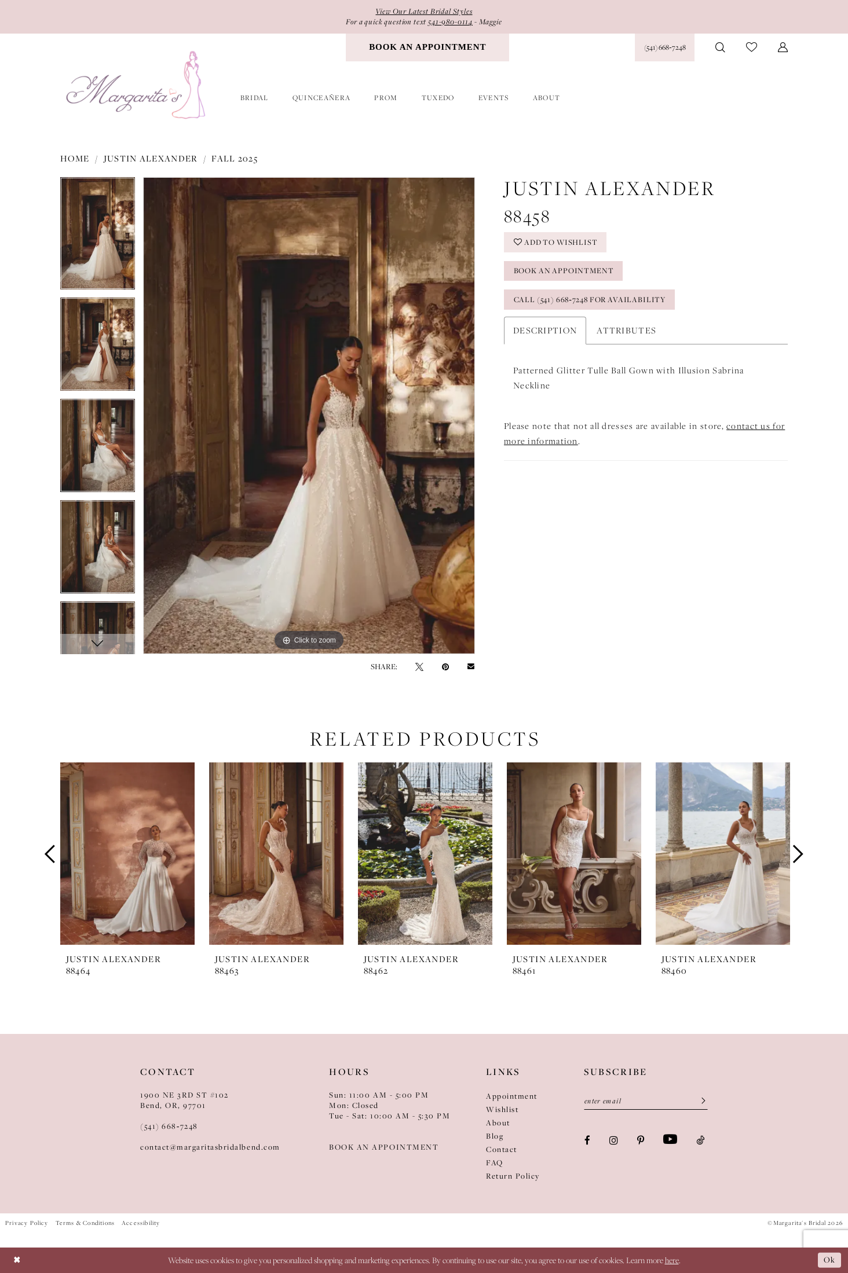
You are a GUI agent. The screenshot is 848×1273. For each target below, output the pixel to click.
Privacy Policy (27, 1223)
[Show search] (720, 47)
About (498, 1122)
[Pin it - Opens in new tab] (445, 666)
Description (545, 331)
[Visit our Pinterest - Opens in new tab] (641, 1140)
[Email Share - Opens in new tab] (471, 667)
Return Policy (513, 1176)
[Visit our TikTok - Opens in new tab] (700, 1140)
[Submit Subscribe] (700, 1101)
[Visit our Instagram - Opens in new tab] (614, 1140)
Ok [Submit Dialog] (829, 1259)
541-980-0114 (451, 22)
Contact (501, 1149)
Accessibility (141, 1223)
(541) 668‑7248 (169, 1126)
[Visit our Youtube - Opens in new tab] (670, 1139)
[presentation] (127, 854)
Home (75, 158)
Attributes (626, 331)
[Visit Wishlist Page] (751, 47)
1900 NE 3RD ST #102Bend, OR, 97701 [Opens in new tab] (184, 1099)
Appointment (512, 1096)
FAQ (494, 1162)
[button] (782, 47)
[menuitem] (427, 47)
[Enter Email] (646, 1101)
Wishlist (502, 1109)
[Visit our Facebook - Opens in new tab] (587, 1140)
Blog (494, 1136)
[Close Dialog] (17, 1260)
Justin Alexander (151, 158)
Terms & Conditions (85, 1223)
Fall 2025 (234, 158)
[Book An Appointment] (427, 47)
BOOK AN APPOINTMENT (383, 1147)
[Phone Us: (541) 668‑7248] (665, 47)
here (672, 1260)
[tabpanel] (97, 237)
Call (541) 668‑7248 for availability (592, 301)
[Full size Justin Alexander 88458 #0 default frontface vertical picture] (309, 416)
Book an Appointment (565, 272)
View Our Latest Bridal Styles (424, 11)
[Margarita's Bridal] (137, 85)
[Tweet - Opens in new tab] (419, 666)
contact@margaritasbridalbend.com (210, 1147)
